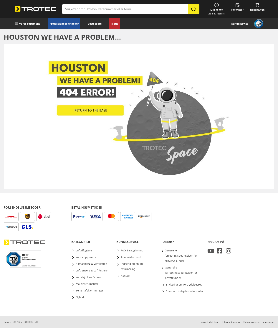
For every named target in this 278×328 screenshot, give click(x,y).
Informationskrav (231, 322)
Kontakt (125, 275)
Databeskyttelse (251, 322)
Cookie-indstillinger (209, 322)
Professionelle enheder (64, 23)
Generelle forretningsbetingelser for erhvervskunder (181, 256)
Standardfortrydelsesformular (184, 291)
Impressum (268, 322)
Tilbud (114, 23)
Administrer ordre (132, 257)
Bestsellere (95, 23)
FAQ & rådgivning (132, 250)
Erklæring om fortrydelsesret (184, 284)
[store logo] (35, 9)
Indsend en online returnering (132, 266)
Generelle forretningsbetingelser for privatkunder (181, 273)
